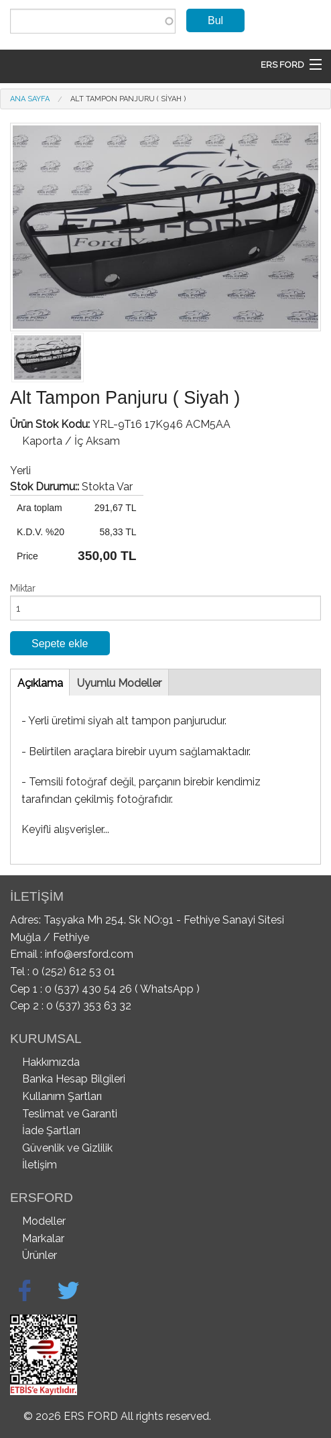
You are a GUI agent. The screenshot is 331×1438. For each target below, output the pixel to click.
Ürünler (39, 1255)
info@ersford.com (89, 954)
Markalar (43, 1238)
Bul (215, 20)
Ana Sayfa (30, 99)
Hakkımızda (51, 1062)
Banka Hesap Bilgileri (73, 1078)
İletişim (39, 1164)
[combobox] (93, 21)
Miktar (23, 588)
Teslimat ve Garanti (69, 1113)
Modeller (44, 1221)
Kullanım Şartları (62, 1096)
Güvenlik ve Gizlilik (67, 1148)
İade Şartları (51, 1130)
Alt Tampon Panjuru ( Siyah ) (128, 99)
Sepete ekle (59, 643)
